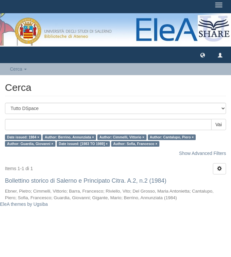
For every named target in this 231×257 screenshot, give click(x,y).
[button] (203, 54)
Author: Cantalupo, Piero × (172, 137)
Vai (218, 124)
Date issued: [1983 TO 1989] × (83, 144)
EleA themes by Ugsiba (24, 204)
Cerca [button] (18, 69)
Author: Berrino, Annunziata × (69, 137)
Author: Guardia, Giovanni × (30, 144)
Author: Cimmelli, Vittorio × (121, 137)
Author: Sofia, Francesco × (135, 144)
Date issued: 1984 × (23, 137)
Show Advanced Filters (202, 153)
